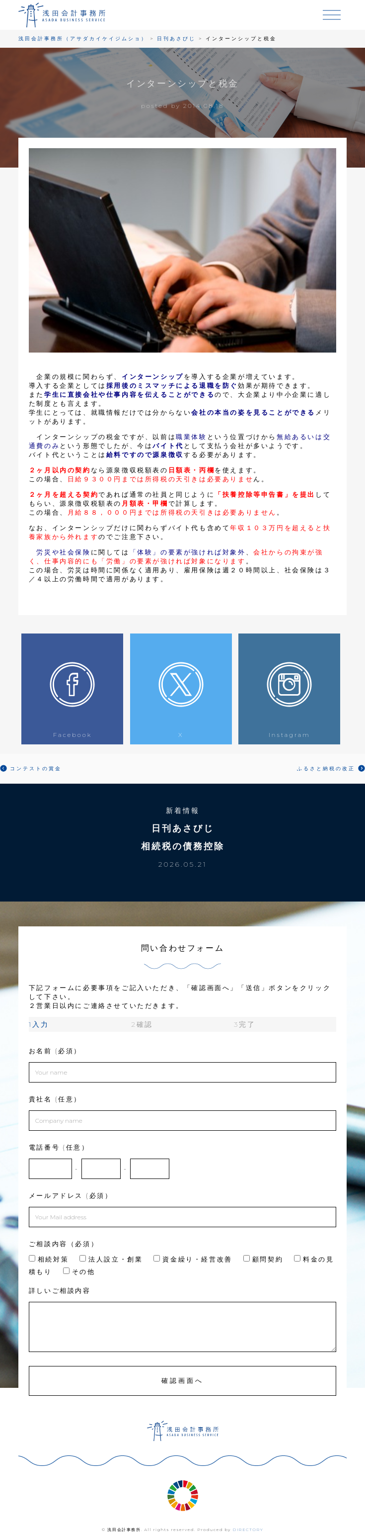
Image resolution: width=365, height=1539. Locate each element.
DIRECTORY (248, 1529)
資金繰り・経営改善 (192, 1259)
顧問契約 (263, 1259)
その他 (79, 1271)
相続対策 (49, 1259)
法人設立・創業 (111, 1259)
